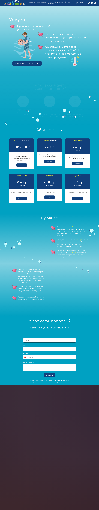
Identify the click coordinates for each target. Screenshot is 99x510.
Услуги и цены (41, 2)
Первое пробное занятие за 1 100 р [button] (27, 63)
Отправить (49, 377)
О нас (50, 2)
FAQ (69, 2)
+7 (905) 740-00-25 (79, 2)
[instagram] (89, 3)
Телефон (26, 356)
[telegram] (92, 3)
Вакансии (51, 3)
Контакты (32, 2)
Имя (24, 347)
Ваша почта (28, 339)
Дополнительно (29, 364)
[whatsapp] (95, 3)
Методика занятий (60, 2)
